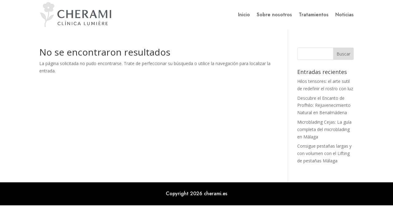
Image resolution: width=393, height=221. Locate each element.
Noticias (344, 14)
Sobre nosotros (274, 14)
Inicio (244, 14)
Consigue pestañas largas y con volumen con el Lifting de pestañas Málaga (324, 153)
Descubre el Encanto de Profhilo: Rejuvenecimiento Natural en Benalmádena (324, 105)
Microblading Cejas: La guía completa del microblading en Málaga (324, 129)
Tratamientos (314, 14)
